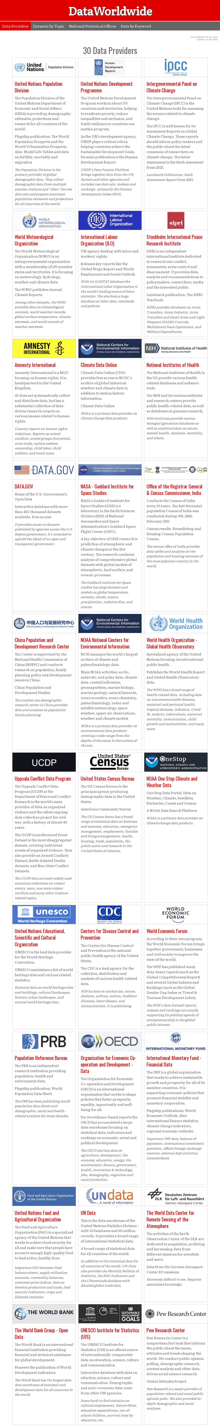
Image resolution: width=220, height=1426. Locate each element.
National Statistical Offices (92, 26)
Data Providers (15, 26)
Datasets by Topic (48, 26)
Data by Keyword (136, 26)
